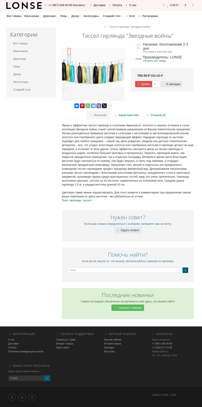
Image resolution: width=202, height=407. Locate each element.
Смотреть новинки (128, 307)
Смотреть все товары (154, 60)
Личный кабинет (113, 339)
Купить (143, 84)
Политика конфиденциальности (25, 351)
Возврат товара (64, 343)
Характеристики (126, 115)
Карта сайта (62, 347)
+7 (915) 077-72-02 (162, 347)
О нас (131, 5)
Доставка (97, 5)
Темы (64, 16)
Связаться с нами (66, 339)
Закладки (109, 347)
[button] (171, 5)
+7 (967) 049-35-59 (162, 343)
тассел (87, 200)
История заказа (112, 343)
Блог (130, 16)
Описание (97, 115)
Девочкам (50, 16)
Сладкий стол (112, 16)
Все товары (14, 16)
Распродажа (148, 16)
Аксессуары (91, 16)
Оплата (115, 5)
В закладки (171, 84)
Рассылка (109, 351)
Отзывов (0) (156, 115)
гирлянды (75, 200)
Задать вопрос (127, 230)
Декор (75, 16)
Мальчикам (32, 16)
